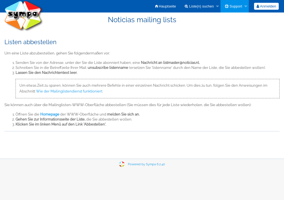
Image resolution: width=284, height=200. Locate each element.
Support (233, 6)
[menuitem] (166, 6)
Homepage (49, 114)
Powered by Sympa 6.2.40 (146, 164)
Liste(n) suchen (199, 6)
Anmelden (266, 6)
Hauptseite (165, 6)
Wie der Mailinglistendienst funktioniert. (69, 91)
